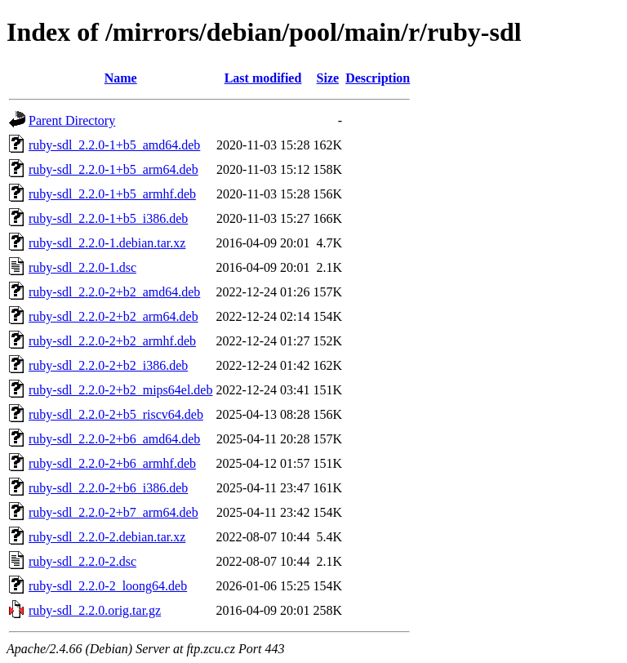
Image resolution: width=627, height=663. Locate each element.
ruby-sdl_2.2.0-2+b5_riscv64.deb (116, 414)
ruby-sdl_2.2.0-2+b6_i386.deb (108, 488)
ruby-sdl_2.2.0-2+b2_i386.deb (108, 365)
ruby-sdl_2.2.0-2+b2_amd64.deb (114, 292)
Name (120, 78)
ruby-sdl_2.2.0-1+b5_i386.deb (108, 218)
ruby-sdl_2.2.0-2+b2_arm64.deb (113, 316)
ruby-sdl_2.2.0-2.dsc (82, 561)
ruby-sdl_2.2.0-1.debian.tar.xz (107, 243)
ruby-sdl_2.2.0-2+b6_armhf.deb (112, 463)
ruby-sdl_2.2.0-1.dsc (82, 267)
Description (377, 78)
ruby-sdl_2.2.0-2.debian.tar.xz (107, 537)
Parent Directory (72, 120)
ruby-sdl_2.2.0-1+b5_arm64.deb (113, 169)
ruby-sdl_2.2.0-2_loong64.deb (108, 586)
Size (328, 78)
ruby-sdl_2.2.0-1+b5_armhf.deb (112, 194)
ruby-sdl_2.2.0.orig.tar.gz (95, 610)
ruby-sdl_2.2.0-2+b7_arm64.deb (113, 512)
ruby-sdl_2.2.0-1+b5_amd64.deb (114, 145)
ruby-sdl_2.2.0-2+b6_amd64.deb (114, 439)
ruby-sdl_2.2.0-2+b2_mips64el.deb (120, 390)
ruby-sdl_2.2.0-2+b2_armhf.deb (112, 341)
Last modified (263, 78)
